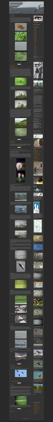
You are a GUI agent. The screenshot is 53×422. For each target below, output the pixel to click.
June (34, 44)
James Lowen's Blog (36, 410)
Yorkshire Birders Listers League (37, 407)
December (35, 39)
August (35, 42)
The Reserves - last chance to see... (37, 408)
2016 (34, 36)
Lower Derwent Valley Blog (36, 404)
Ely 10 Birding (35, 413)
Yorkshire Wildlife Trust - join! (37, 405)
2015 (34, 37)
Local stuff (12, 142)
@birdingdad (16, 3)
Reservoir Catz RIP (36, 409)
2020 (34, 33)
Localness (12, 385)
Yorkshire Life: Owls (36, 157)
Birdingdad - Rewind (36, 25)
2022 (34, 31)
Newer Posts (11, 410)
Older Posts (30, 410)
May (34, 45)
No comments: (15, 139)
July (34, 43)
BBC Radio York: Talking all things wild (38, 151)
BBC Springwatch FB (36, 152)
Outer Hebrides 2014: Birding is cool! (17, 149)
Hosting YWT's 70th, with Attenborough (38, 155)
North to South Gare (14, 67)
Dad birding (12, 16)
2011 (34, 51)
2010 (34, 52)
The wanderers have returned (15, 367)
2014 (34, 38)
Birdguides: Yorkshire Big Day (37, 154)
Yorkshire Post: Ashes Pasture (37, 158)
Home (20, 410)
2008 (34, 54)
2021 (34, 32)
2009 (34, 53)
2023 (34, 30)
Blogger (29, 418)
